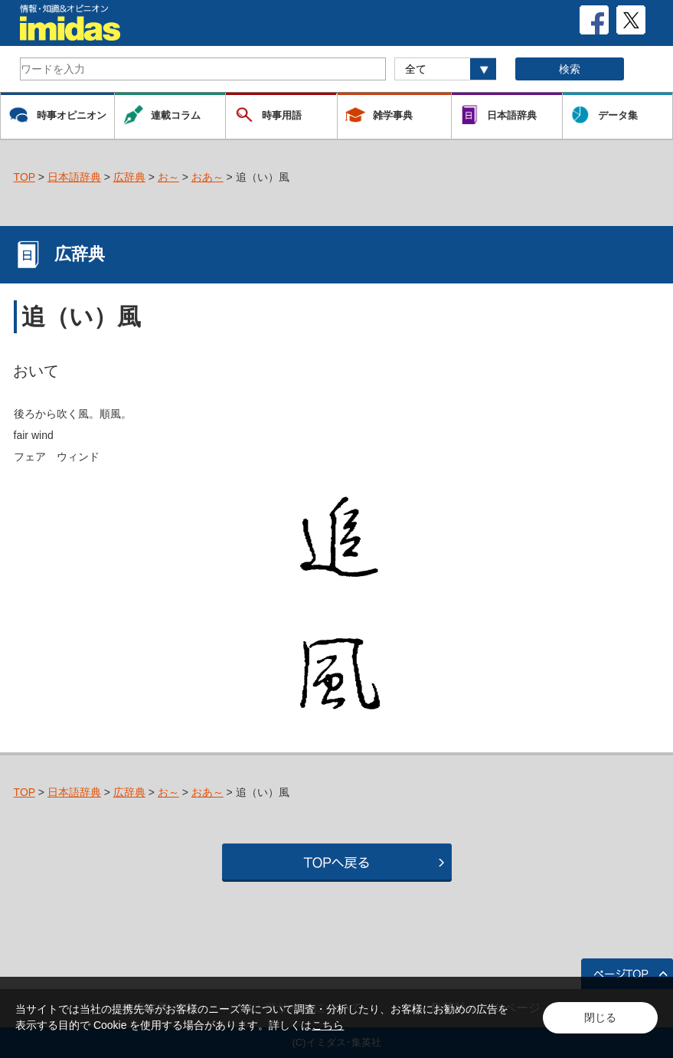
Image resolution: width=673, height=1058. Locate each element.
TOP (24, 177)
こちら (328, 1025)
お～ (168, 177)
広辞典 (129, 177)
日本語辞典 (74, 177)
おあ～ (207, 177)
